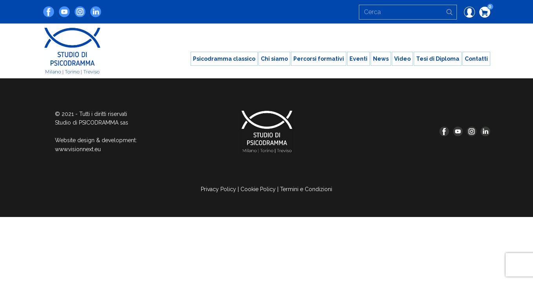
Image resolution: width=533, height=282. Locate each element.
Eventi (358, 59)
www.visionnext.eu (78, 149)
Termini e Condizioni (306, 189)
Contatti (476, 59)
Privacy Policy (218, 189)
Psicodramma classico (224, 59)
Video (402, 59)
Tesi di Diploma (437, 59)
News (381, 59)
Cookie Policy (258, 189)
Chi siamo (274, 59)
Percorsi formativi (318, 59)
